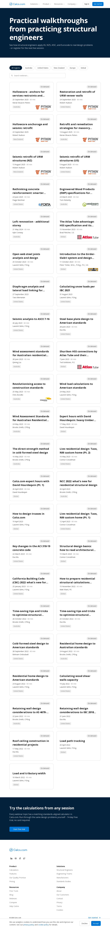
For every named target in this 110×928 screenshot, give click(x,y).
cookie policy (43, 924)
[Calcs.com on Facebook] (20, 858)
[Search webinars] (37, 75)
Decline (85, 923)
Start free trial (19, 829)
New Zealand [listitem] (59, 68)
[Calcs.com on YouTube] (16, 858)
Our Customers (63, 895)
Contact (60, 898)
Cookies (60, 910)
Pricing (12, 881)
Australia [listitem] (28, 68)
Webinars (13, 898)
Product (47, 4)
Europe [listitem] (73, 68)
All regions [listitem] (16, 68)
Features (13, 874)
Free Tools (13, 891)
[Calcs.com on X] (24, 858)
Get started (98, 4)
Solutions (35, 4)
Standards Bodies (64, 881)
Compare (13, 902)
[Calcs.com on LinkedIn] (11, 858)
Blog (11, 895)
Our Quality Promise (17, 877)
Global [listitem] (83, 68)
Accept (96, 923)
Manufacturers (62, 877)
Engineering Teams (64, 874)
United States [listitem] (43, 68)
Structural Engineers (65, 870)
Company (73, 4)
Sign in (86, 4)
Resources (59, 4)
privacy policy (28, 924)
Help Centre (14, 906)
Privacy (59, 902)
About (59, 891)
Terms (59, 906)
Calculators (13, 870)
